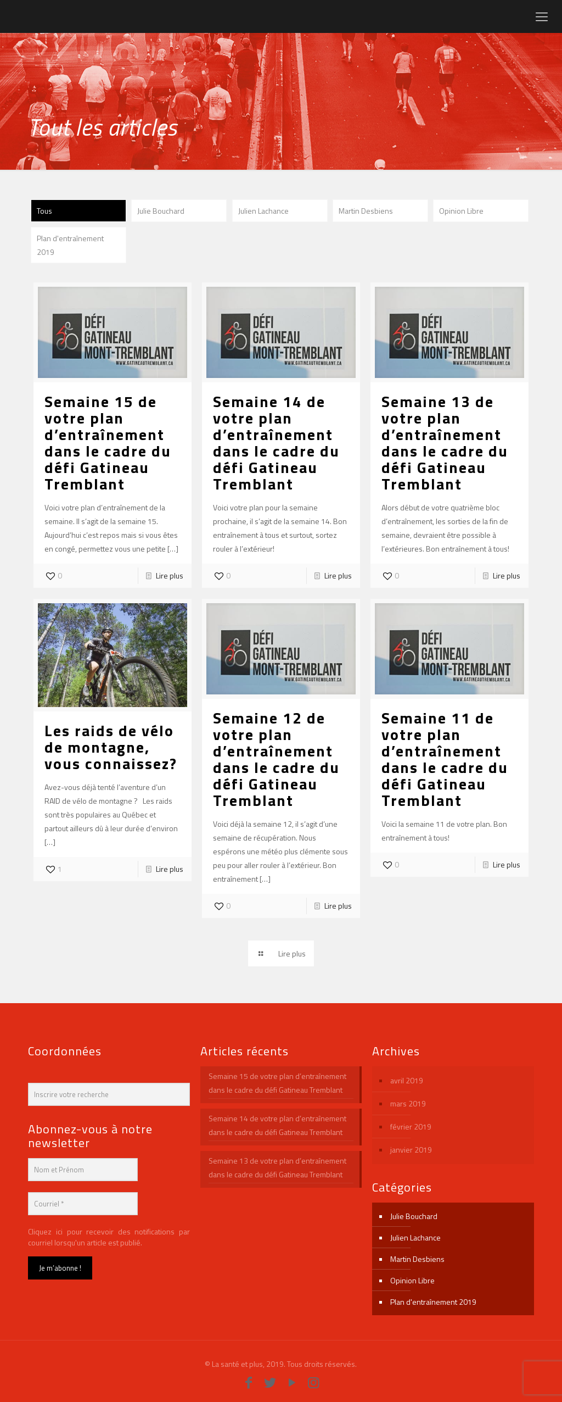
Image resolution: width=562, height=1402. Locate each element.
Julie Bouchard (160, 210)
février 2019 (410, 1126)
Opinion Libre (461, 210)
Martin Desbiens (366, 210)
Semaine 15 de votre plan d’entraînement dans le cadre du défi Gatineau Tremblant (107, 443)
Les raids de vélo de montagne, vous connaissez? (110, 747)
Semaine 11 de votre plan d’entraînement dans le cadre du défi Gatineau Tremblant (444, 759)
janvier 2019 (411, 1149)
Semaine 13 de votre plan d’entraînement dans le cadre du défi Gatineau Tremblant (444, 443)
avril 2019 (406, 1080)
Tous (44, 210)
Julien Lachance (263, 210)
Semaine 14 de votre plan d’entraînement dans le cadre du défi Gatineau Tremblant (276, 443)
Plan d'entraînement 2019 (70, 245)
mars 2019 (408, 1103)
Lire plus (169, 575)
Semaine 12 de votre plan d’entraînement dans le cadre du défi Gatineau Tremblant (276, 759)
